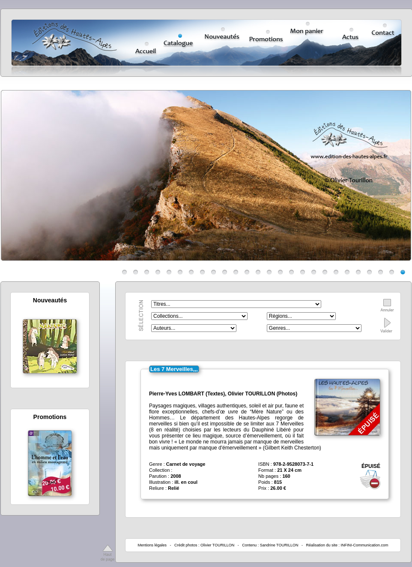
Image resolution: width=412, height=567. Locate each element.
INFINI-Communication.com (364, 545)
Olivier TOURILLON (217, 545)
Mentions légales (152, 545)
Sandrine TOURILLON (279, 545)
